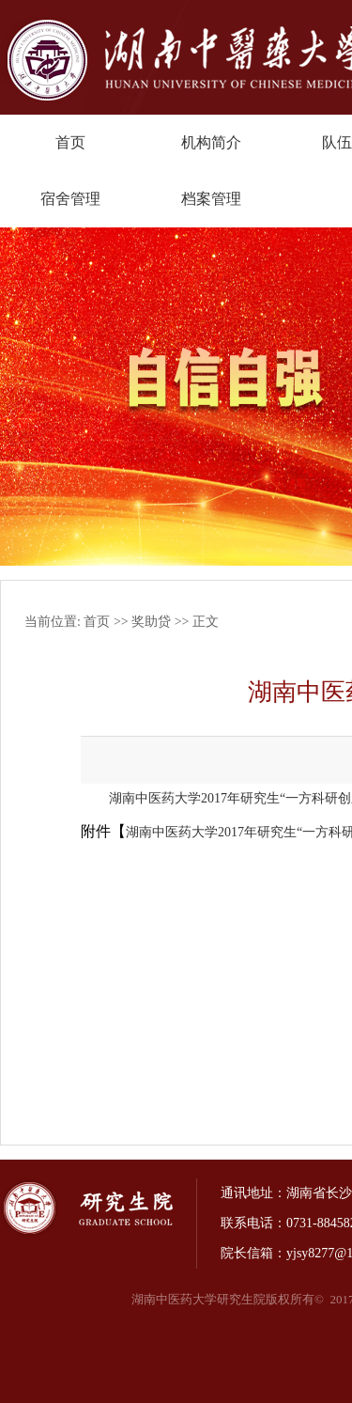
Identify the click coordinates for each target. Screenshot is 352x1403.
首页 (70, 142)
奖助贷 (151, 622)
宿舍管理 (70, 199)
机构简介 (211, 142)
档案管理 (211, 199)
